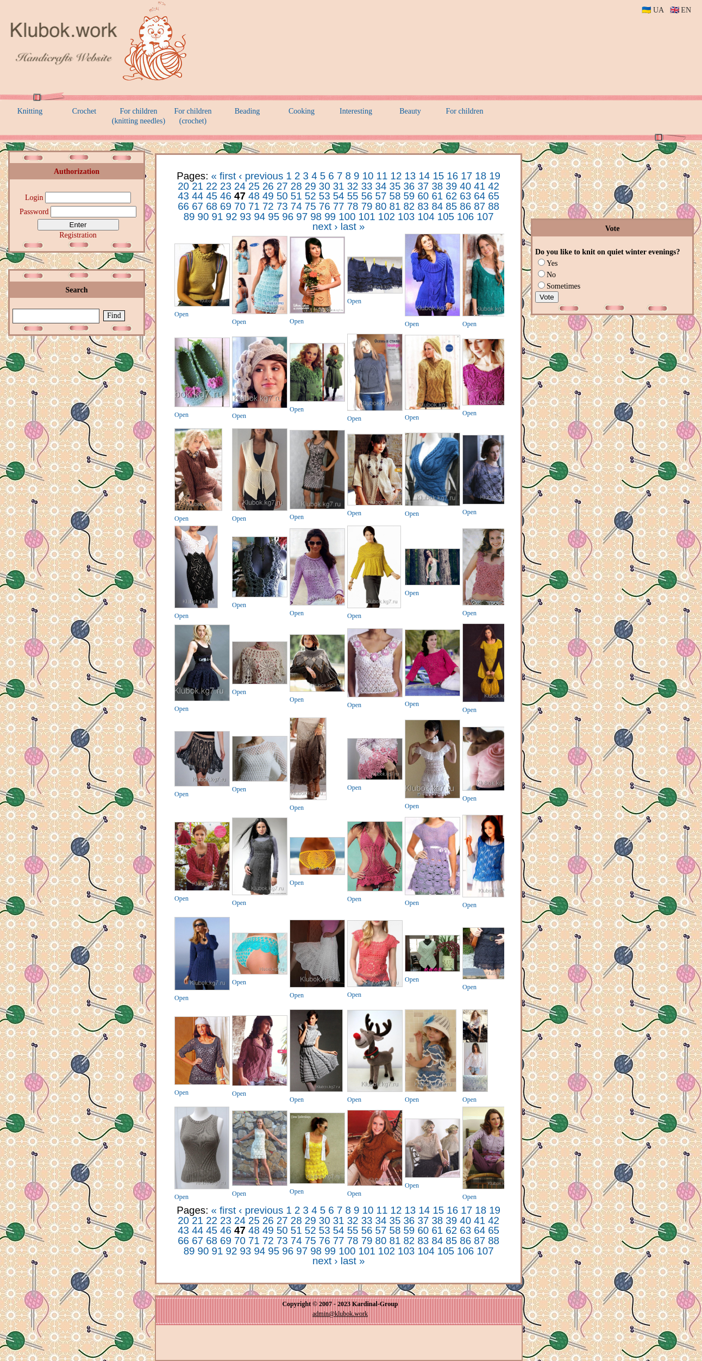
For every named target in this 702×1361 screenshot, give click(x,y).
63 (465, 196)
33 (367, 186)
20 (183, 186)
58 (395, 196)
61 (437, 196)
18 (480, 176)
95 (273, 216)
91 (217, 216)
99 (330, 216)
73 (282, 206)
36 (409, 186)
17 (466, 176)
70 (240, 206)
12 (396, 176)
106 (465, 216)
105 (445, 216)
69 (225, 206)
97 (302, 216)
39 (451, 186)
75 (310, 206)
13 (410, 176)
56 (367, 196)
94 (259, 216)
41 (479, 186)
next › (325, 226)
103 (406, 216)
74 (296, 206)
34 (381, 186)
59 (409, 196)
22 (211, 186)
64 (479, 196)
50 (282, 196)
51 (296, 196)
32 (353, 186)
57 (381, 196)
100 (347, 216)
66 (183, 206)
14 (424, 176)
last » (353, 226)
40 (465, 186)
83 (423, 206)
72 (268, 206)
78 (353, 206)
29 (310, 186)
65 (493, 196)
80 (381, 206)
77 (338, 206)
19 (494, 176)
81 (395, 206)
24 (240, 186)
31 (338, 186)
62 (451, 196)
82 (409, 206)
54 (338, 196)
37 (423, 186)
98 (316, 216)
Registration (77, 235)
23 (225, 186)
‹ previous (261, 176)
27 (282, 186)
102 (386, 216)
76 (324, 206)
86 (465, 206)
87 (479, 206)
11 (382, 176)
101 (366, 216)
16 (452, 176)
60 (423, 196)
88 (493, 206)
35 (395, 186)
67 (197, 206)
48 (254, 196)
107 (485, 216)
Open (181, 314)
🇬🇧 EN (680, 10)
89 (189, 216)
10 (368, 176)
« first (223, 176)
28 (296, 186)
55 (353, 196)
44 (197, 196)
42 (493, 186)
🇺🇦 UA (652, 10)
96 (287, 216)
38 (437, 186)
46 (225, 196)
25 (254, 186)
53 (324, 196)
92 (231, 216)
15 (438, 176)
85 (451, 206)
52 (310, 196)
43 (183, 196)
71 (254, 206)
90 (203, 216)
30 (324, 186)
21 (197, 186)
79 (367, 206)
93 (245, 216)
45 (211, 196)
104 (425, 216)
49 (268, 196)
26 (268, 186)
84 (437, 206)
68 (211, 206)
